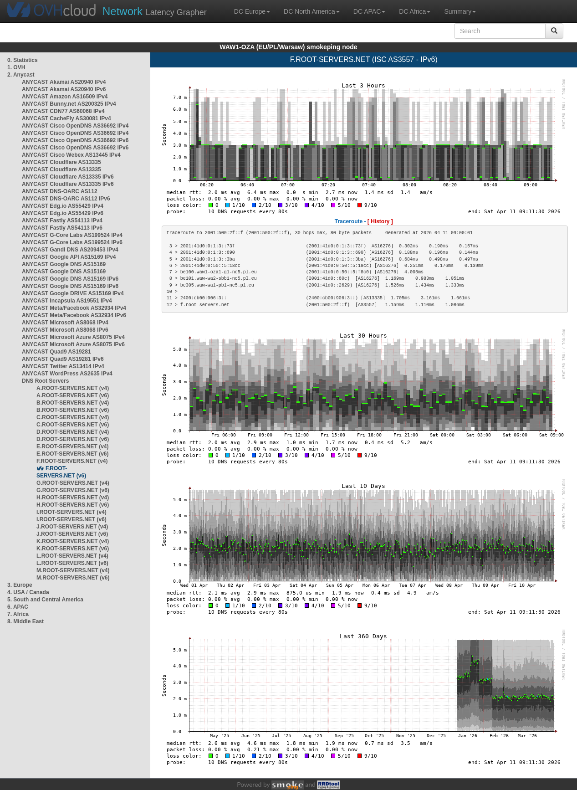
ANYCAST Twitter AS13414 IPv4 (63, 366)
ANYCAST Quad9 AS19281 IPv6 (63, 359)
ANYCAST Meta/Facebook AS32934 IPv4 (74, 308)
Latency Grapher (154, 11)
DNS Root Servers (45, 381)
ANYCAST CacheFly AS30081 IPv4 (66, 118)
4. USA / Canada (28, 592)
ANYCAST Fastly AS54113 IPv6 (62, 228)
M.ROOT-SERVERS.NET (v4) (72, 570)
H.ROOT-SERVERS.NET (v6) (72, 505)
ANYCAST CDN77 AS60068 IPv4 (63, 111)
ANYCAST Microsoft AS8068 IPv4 (65, 322)
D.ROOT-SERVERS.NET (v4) (72, 432)
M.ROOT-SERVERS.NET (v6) (72, 578)
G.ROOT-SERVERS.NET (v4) (72, 483)
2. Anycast (21, 75)
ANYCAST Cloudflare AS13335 (61, 162)
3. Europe (19, 585)
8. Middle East (25, 621)
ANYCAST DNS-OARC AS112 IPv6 (66, 198)
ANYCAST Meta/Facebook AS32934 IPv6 (74, 315)
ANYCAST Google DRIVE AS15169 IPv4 (73, 293)
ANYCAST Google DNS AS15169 (64, 264)
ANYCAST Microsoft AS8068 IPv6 (65, 330)
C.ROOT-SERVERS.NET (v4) (72, 417)
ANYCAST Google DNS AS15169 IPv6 (70, 279)
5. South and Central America (45, 599)
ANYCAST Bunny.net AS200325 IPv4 (69, 104)
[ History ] (380, 221)
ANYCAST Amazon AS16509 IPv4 (65, 96)
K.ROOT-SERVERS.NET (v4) (72, 541)
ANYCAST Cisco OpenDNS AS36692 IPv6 (75, 140)
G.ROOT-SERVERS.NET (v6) (72, 490)
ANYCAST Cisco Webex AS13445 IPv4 (71, 155)
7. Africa (18, 614)
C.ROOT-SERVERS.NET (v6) (72, 424)
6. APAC (17, 607)
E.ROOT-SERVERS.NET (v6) (72, 454)
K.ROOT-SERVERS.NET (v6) (72, 548)
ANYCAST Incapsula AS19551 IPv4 (67, 301)
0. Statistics (22, 60)
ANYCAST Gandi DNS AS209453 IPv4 (70, 249)
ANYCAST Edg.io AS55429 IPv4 (62, 206)
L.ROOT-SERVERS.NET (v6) (72, 563)
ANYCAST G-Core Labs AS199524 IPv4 (72, 235)
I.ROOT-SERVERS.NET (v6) (71, 519)
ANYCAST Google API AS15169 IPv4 (69, 257)
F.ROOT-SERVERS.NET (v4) (71, 461)
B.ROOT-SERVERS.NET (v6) (72, 410)
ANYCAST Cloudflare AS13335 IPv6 (68, 177)
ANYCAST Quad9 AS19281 (56, 352)
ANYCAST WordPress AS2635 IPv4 (67, 373)
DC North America (312, 11)
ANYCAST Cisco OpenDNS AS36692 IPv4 (75, 126)
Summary (460, 11)
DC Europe (252, 11)
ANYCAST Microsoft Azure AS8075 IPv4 (73, 337)
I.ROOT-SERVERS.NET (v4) (71, 512)
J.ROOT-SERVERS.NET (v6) (72, 534)
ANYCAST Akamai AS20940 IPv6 (64, 89)
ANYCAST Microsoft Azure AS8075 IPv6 (73, 344)
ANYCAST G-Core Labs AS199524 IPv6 (72, 242)
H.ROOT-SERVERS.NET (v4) (72, 497)
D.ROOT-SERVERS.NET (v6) (72, 439)
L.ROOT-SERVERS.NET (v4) (72, 556)
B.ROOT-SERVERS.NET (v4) (72, 403)
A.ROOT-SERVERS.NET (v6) (72, 395)
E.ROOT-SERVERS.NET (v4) (72, 446)
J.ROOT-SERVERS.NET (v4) (72, 526)
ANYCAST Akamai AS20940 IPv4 (64, 82)
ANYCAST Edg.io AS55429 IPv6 (62, 213)
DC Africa (414, 11)
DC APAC (369, 11)
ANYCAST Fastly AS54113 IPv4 (62, 220)
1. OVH (16, 67)
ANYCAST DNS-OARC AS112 (59, 191)
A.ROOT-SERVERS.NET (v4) (72, 388)
